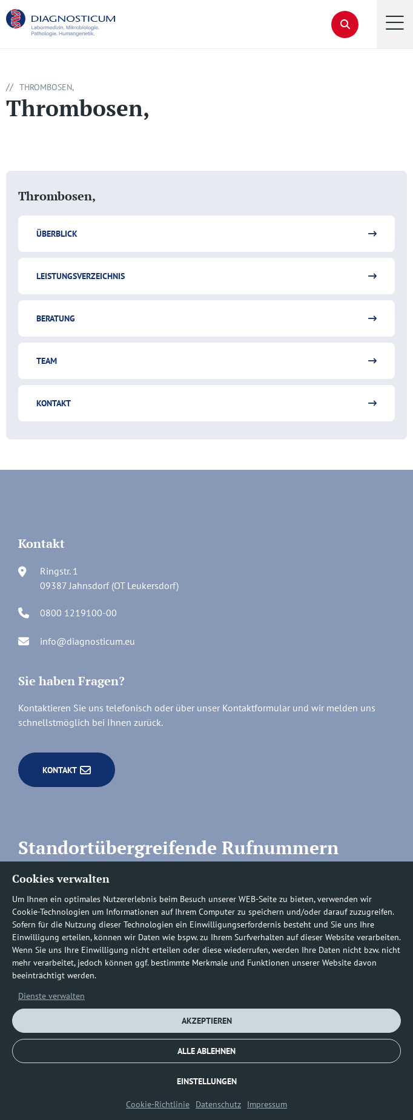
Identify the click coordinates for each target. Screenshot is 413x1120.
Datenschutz (218, 1104)
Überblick (57, 233)
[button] (395, 24)
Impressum (267, 1104)
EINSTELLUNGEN (207, 1081)
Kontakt (53, 403)
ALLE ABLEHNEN (206, 1051)
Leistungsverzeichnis (80, 276)
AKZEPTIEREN (207, 1020)
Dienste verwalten (51, 995)
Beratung (55, 318)
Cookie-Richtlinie (158, 1104)
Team (46, 360)
